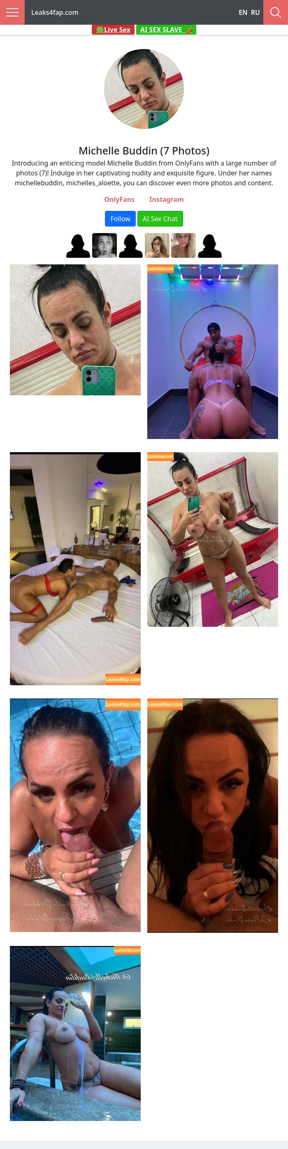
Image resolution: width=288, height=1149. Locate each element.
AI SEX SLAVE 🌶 (166, 29)
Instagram (166, 199)
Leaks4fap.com (55, 12)
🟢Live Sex (113, 29)
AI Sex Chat (160, 218)
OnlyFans (119, 199)
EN (243, 12)
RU (255, 12)
